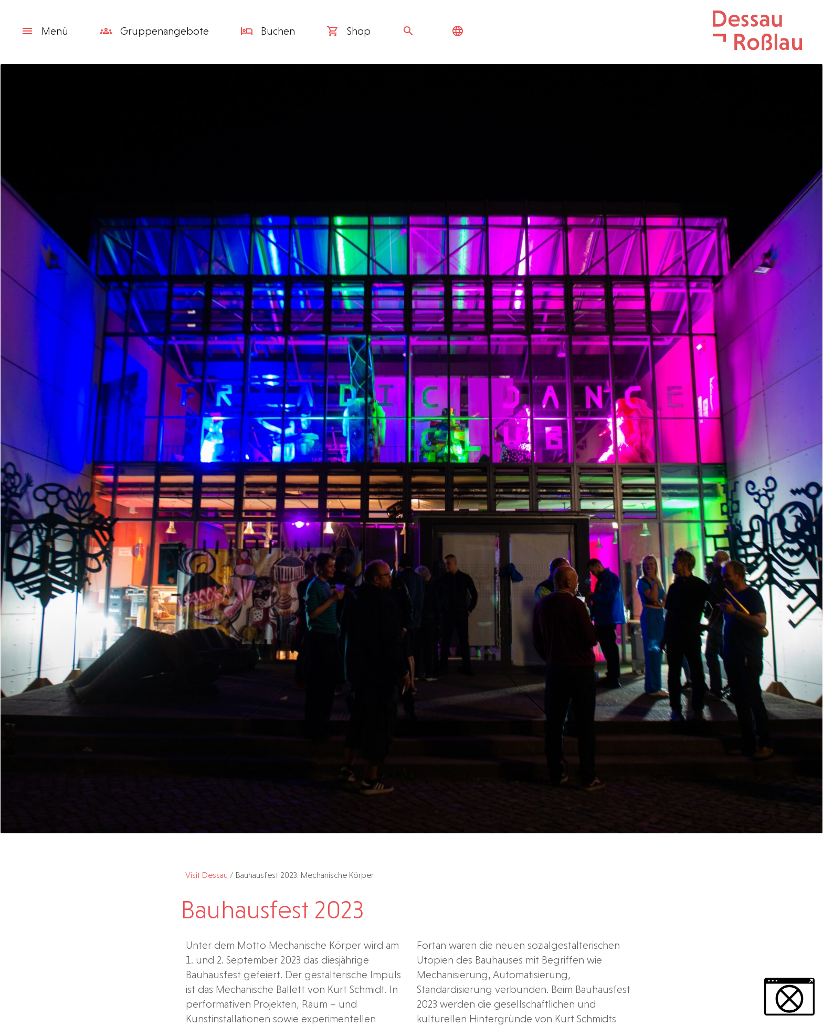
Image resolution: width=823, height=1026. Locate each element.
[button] (789, 996)
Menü (44, 31)
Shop (348, 31)
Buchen (267, 31)
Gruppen (154, 31)
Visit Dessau (206, 875)
